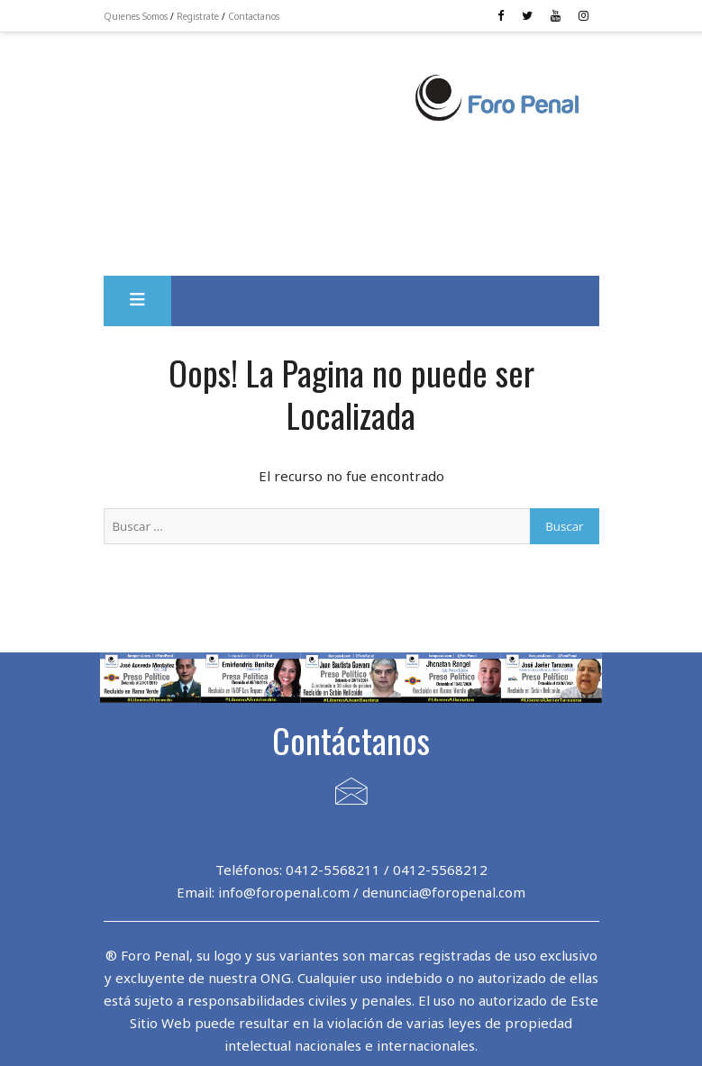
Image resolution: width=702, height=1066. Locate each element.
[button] (137, 301)
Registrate (198, 16)
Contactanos (253, 16)
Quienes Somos (136, 16)
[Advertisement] (258, 109)
